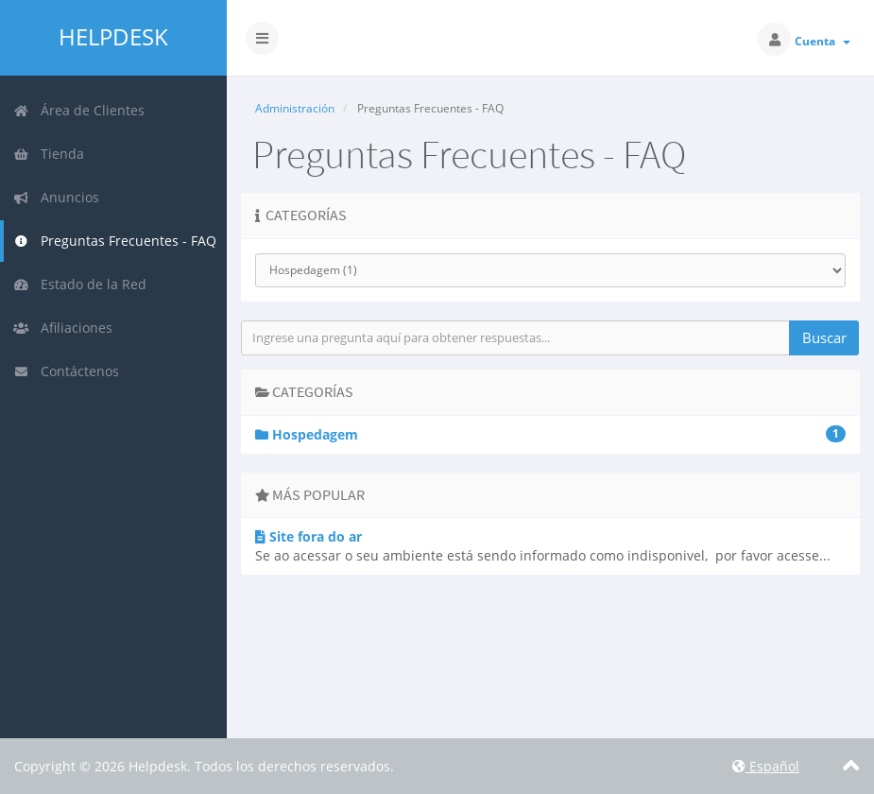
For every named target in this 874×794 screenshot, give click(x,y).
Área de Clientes (79, 110)
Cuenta (822, 41)
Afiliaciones (62, 328)
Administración (294, 108)
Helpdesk (113, 37)
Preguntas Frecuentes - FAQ (114, 241)
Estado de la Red (79, 284)
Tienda (48, 154)
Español (765, 766)
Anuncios (56, 197)
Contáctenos (66, 371)
